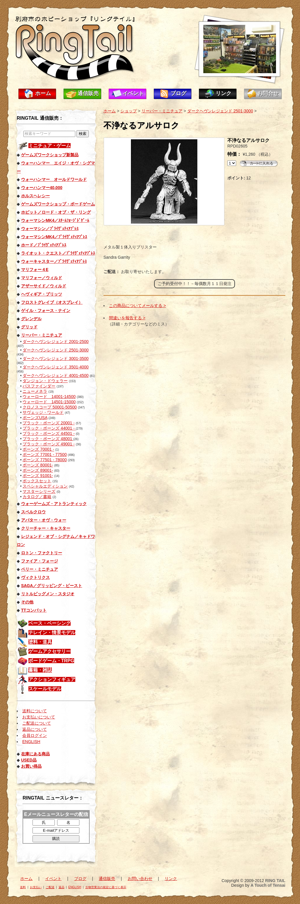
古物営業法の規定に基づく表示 (105, 887)
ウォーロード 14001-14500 (49, 396)
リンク (223, 93)
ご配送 (50, 887)
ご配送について (36, 723)
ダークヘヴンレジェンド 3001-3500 (55, 358)
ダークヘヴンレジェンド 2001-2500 (55, 341)
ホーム (43, 93)
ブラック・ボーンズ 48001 (48, 438)
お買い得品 (31, 766)
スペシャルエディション (45, 486)
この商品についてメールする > (137, 305)
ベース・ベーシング (49, 623)
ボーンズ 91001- (38, 475)
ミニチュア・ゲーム (49, 145)
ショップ (128, 111)
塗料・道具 (40, 641)
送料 (23, 887)
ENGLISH (31, 741)
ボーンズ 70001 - (38, 449)
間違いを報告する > (127, 317)
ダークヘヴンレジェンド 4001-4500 (55, 375)
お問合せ (268, 93)
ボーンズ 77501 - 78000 (45, 459)
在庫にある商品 (35, 754)
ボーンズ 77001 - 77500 (45, 454)
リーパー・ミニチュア (162, 111)
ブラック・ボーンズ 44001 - (49, 428)
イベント (133, 93)
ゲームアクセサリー (49, 651)
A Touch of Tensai (267, 885)
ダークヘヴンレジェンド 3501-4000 (55, 367)
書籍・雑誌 (40, 670)
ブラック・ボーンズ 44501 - (48, 433)
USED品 (29, 760)
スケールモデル (44, 688)
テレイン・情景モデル (51, 632)
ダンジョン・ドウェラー (45, 380)
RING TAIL (275, 880)
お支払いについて (38, 717)
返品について (34, 729)
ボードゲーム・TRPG (51, 660)
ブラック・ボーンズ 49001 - (48, 444)
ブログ (178, 93)
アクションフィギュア (51, 679)
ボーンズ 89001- (38, 470)
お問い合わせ (140, 878)
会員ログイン (34, 735)
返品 (61, 887)
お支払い (36, 887)
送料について (34, 711)
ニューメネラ (35, 391)
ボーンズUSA (35, 417)
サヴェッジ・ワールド (43, 412)
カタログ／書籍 (37, 496)
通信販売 (88, 93)
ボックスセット (37, 480)
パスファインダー (39, 386)
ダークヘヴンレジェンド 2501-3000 (55, 350)
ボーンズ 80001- (38, 465)
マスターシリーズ (39, 491)
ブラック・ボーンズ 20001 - (48, 423)
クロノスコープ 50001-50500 (49, 407)
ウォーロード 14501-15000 (49, 401)
